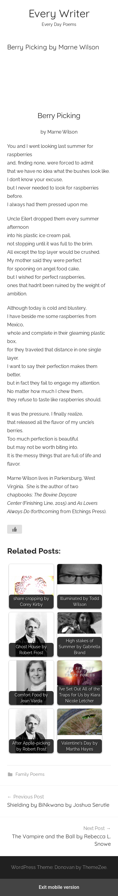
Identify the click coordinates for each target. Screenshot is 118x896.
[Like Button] (14, 529)
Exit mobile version (59, 887)
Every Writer (59, 13)
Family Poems (29, 774)
